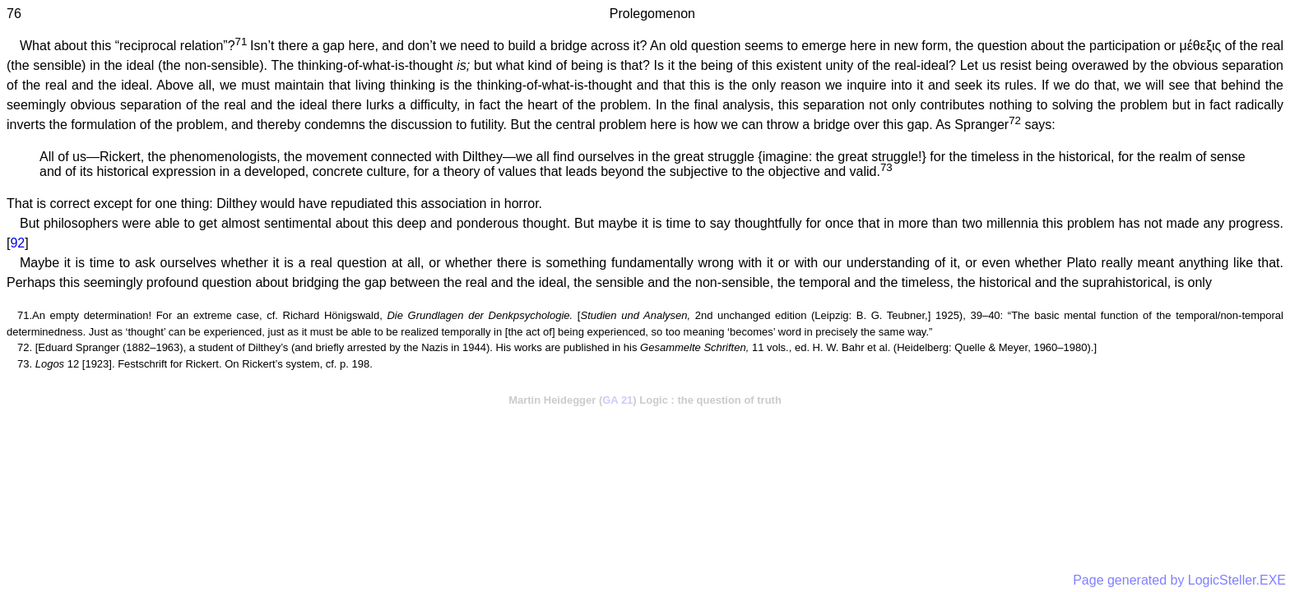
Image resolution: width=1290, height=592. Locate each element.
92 (17, 243)
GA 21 (617, 400)
